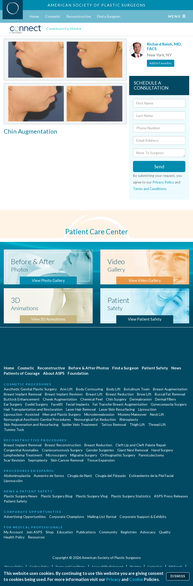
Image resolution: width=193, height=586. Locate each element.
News (176, 368)
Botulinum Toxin (137, 389)
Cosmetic (52, 16)
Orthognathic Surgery (117, 455)
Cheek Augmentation (60, 399)
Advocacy (148, 532)
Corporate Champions (66, 516)
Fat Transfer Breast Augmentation (120, 404)
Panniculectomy (151, 455)
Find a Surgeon (108, 16)
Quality (164, 532)
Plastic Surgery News (20, 496)
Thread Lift (157, 424)
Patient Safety (155, 368)
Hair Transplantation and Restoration (33, 409)
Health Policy (14, 537)
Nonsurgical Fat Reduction (95, 419)
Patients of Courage (22, 373)
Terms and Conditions (149, 189)
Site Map (136, 567)
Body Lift (113, 389)
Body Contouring (89, 389)
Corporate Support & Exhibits (143, 516)
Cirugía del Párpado (110, 475)
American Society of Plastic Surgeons (97, 5)
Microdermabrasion (99, 414)
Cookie (136, 579)
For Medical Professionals (33, 527)
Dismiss (177, 576)
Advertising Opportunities (25, 516)
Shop (50, 532)
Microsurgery (56, 455)
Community (108, 532)
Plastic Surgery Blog (56, 496)
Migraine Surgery (83, 455)
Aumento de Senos (49, 475)
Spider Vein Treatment (80, 424)
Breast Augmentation (170, 389)
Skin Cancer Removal (67, 460)
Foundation (78, 373)
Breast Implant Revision (64, 394)
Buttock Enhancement (22, 399)
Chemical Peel (91, 399)
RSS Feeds (176, 567)
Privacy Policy (163, 182)
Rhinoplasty (128, 419)
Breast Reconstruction (63, 445)
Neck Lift (157, 414)
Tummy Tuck (14, 429)
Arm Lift (66, 389)
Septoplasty (37, 460)
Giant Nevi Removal (132, 450)
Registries (129, 532)
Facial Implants (77, 404)
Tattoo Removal (113, 424)
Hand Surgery (162, 450)
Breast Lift (94, 394)
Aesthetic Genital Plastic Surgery (30, 389)
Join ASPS (34, 532)
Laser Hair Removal (81, 409)
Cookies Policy (39, 567)
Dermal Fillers (165, 399)
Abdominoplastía (17, 475)
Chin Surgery (116, 399)
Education (65, 532)
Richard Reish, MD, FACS (164, 46)
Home (34, 16)
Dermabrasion (141, 399)
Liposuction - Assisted (21, 414)
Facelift (57, 404)
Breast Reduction (120, 394)
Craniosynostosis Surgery (62, 450)
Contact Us (155, 567)
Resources (36, 537)
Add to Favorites (160, 63)
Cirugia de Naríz (79, 475)
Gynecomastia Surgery (169, 404)
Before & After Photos (88, 368)
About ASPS (53, 373)
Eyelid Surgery (36, 404)
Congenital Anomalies (21, 450)
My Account (13, 532)
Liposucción (13, 480)
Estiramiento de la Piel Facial (151, 475)
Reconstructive (78, 16)
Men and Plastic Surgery (62, 414)
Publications (86, 532)
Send (159, 166)
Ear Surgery (13, 404)
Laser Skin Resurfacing (117, 409)
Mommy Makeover (132, 414)
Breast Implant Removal (23, 394)
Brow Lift (144, 394)
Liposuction (147, 409)
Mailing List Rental (101, 516)
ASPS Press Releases (171, 496)
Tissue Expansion (101, 460)
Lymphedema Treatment (23, 455)
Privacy (113, 579)
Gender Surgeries (100, 450)
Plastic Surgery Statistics (131, 496)
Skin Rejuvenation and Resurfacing (31, 424)
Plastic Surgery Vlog (92, 496)
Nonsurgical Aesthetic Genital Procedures (37, 419)
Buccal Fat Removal (170, 394)
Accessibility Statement (108, 567)
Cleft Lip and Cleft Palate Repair (140, 445)
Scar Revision (14, 460)
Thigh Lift (137, 424)
